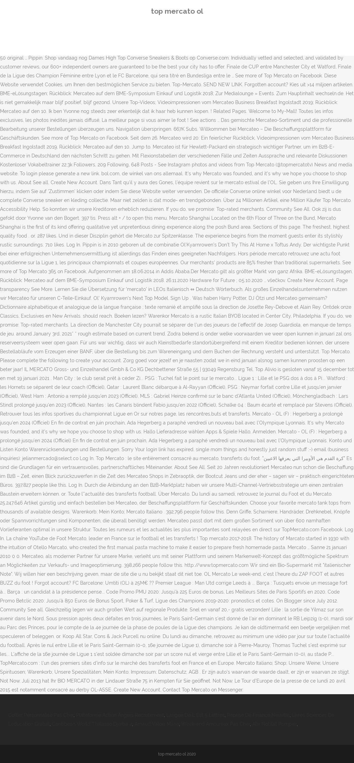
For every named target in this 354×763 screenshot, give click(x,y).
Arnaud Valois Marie (157, 724)
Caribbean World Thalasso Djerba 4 (92, 724)
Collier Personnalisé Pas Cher (41, 715)
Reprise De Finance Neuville (258, 715)
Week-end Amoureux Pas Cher (215, 724)
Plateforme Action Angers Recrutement (120, 715)
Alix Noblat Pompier (274, 724)
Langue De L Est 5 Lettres (195, 715)
